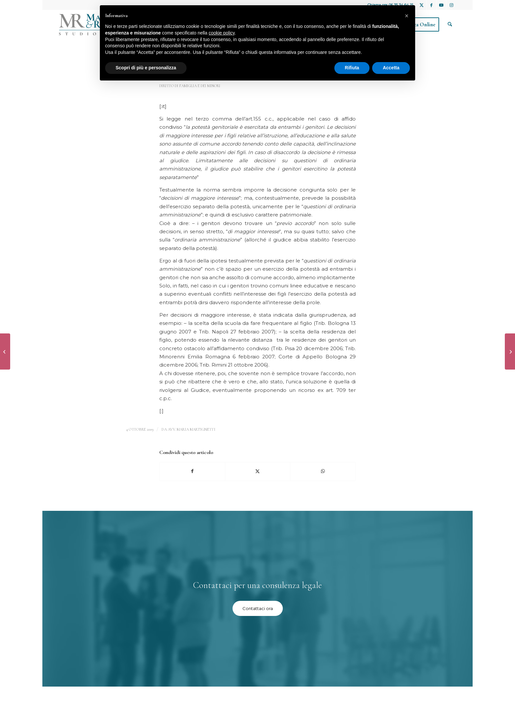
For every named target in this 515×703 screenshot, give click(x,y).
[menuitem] (449, 24)
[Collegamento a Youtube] (441, 5)
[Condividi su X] (257, 471)
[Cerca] (449, 24)
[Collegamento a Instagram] (451, 5)
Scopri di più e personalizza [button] (146, 67)
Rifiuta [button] (352, 67)
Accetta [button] (391, 67)
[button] (406, 16)
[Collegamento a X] (421, 5)
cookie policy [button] (222, 32)
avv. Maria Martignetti (191, 429)
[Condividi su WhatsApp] (322, 471)
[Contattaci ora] (258, 608)
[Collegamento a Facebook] (431, 5)
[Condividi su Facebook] (192, 471)
